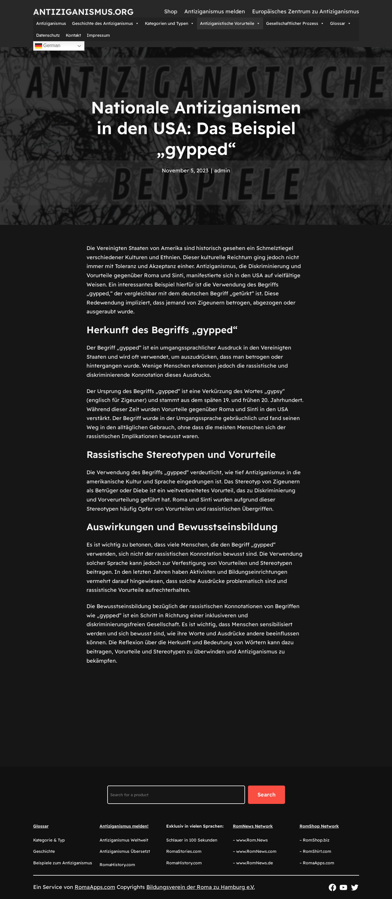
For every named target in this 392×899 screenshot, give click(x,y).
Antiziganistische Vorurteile (230, 23)
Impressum (98, 35)
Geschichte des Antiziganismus (105, 23)
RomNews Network (253, 826)
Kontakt (73, 35)
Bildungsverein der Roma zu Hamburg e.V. (200, 887)
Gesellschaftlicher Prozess (295, 23)
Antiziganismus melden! (124, 826)
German (47, 45)
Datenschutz (48, 35)
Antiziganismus (51, 23)
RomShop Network (319, 826)
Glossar (340, 23)
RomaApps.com (95, 887)
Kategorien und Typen (169, 23)
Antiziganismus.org (83, 12)
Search (266, 794)
